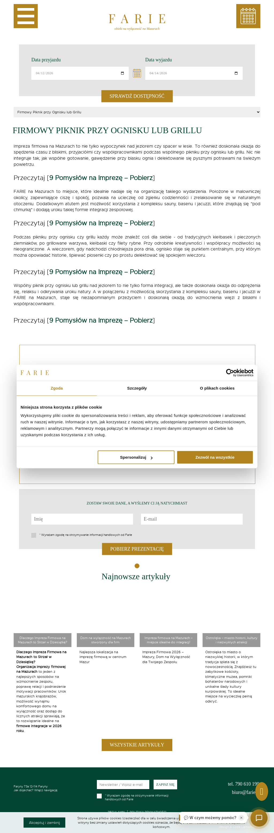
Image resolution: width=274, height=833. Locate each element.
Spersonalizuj (136, 457)
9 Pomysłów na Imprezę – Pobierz (101, 178)
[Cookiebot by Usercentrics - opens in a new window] (230, 373)
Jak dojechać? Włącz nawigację (51, 788)
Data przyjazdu (45, 59)
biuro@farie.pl (246, 792)
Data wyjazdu (158, 59)
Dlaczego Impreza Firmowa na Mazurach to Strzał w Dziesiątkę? (42, 640)
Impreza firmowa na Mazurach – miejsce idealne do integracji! (168, 640)
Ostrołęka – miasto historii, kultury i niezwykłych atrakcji (231, 640)
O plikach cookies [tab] (217, 388)
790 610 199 (243, 784)
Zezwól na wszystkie (215, 457)
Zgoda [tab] (57, 388)
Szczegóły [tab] (137, 388)
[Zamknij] (241, 818)
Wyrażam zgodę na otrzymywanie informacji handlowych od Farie (85, 535)
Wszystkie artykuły (137, 745)
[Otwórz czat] (259, 818)
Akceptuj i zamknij (44, 822)
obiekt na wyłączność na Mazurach (137, 29)
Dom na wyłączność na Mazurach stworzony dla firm (105, 640)
